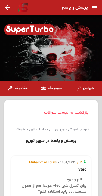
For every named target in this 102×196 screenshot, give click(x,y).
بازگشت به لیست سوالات (66, 112)
